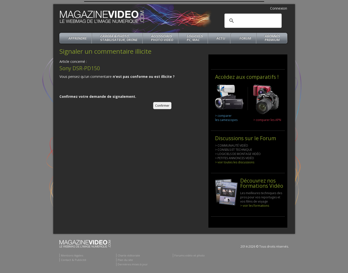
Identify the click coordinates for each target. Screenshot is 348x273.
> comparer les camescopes (226, 118)
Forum (245, 38)
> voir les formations (254, 206)
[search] (252, 21)
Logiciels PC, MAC (195, 38)
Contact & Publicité (73, 260)
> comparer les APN (267, 120)
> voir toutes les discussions (234, 162)
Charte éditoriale (129, 255)
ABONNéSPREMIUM (272, 38)
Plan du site (125, 260)
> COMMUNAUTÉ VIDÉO (231, 145)
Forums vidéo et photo (189, 255)
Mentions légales (72, 255)
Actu (220, 38)
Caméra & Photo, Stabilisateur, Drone (118, 38)
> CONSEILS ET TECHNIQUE (233, 150)
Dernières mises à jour (133, 264)
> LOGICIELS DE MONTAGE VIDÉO (238, 154)
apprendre (77, 38)
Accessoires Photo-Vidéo (162, 38)
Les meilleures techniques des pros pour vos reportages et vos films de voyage (261, 197)
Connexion (278, 8)
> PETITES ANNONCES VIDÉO (234, 158)
